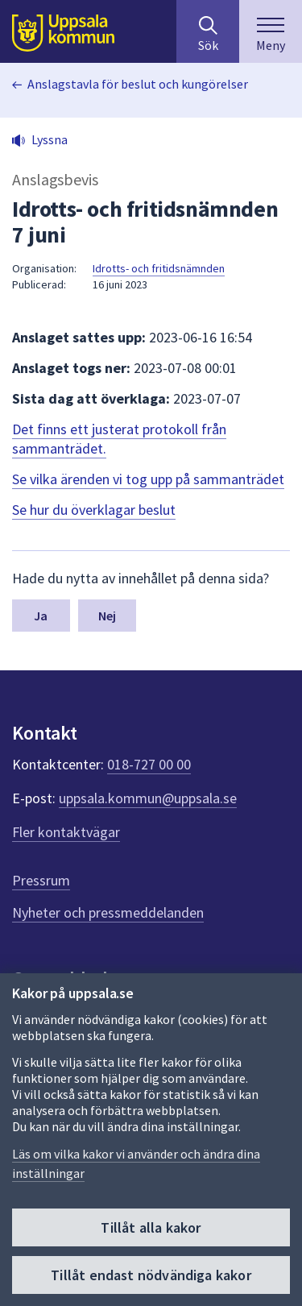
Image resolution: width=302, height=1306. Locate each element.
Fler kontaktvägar (66, 832)
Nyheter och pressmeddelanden (108, 912)
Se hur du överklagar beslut (94, 509)
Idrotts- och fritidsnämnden (159, 268)
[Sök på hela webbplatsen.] (207, 31)
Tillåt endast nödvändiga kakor (150, 1275)
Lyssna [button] (49, 139)
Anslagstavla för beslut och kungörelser (137, 84)
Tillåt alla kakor (151, 1227)
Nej (107, 615)
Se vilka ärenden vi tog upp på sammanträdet (148, 479)
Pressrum (41, 880)
